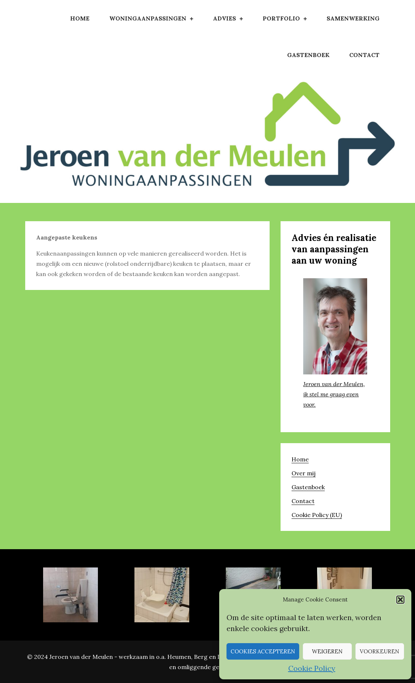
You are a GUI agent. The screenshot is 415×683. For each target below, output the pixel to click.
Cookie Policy (311, 668)
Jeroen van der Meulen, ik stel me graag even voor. (334, 394)
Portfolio (281, 18)
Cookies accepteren (263, 651)
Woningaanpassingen (147, 18)
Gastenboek (308, 55)
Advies (224, 18)
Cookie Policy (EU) (317, 514)
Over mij (304, 473)
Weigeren (327, 651)
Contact (364, 55)
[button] (400, 599)
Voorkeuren (379, 651)
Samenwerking (353, 18)
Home (80, 18)
